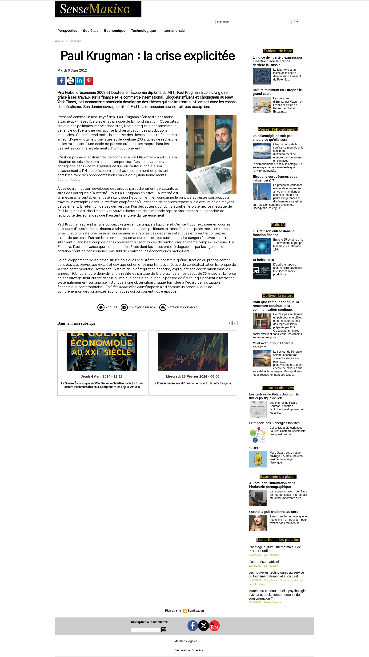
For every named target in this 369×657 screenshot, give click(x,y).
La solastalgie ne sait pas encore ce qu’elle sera (273, 137)
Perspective (67, 30)
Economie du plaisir (278, 477)
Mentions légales (185, 641)
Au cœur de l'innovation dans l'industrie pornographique (272, 485)
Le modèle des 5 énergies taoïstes (274, 423)
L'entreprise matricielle (265, 562)
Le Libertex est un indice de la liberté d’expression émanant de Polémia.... (287, 74)
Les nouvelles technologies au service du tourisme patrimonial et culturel (276, 574)
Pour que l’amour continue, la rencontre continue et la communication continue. (276, 305)
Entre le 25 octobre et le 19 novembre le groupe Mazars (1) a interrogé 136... (288, 244)
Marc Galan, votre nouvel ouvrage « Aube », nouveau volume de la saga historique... (287, 457)
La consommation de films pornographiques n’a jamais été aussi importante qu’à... (288, 495)
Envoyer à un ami (138, 307)
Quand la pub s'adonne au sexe (274, 512)
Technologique (144, 30)
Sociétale (91, 30)
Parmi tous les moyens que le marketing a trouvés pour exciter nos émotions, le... (288, 520)
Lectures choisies (278, 388)
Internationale (172, 30)
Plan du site (173, 610)
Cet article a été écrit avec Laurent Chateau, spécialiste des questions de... (287, 431)
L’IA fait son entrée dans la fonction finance (273, 233)
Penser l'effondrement (278, 129)
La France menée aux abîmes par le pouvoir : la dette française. (192, 383)
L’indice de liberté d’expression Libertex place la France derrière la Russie (277, 61)
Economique (115, 30)
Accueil (59, 41)
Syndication (196, 610)
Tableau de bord (278, 51)
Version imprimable (178, 307)
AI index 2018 (263, 260)
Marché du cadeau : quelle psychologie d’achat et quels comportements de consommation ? (277, 594)
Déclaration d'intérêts (188, 650)
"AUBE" (255, 448)
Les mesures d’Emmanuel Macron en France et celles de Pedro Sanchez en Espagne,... (288, 105)
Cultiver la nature (278, 296)
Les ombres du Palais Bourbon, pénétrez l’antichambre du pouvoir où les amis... (287, 407)
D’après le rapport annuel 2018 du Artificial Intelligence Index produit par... (288, 269)
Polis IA (278, 225)
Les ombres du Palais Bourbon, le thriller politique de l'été (274, 396)
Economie (75, 41)
